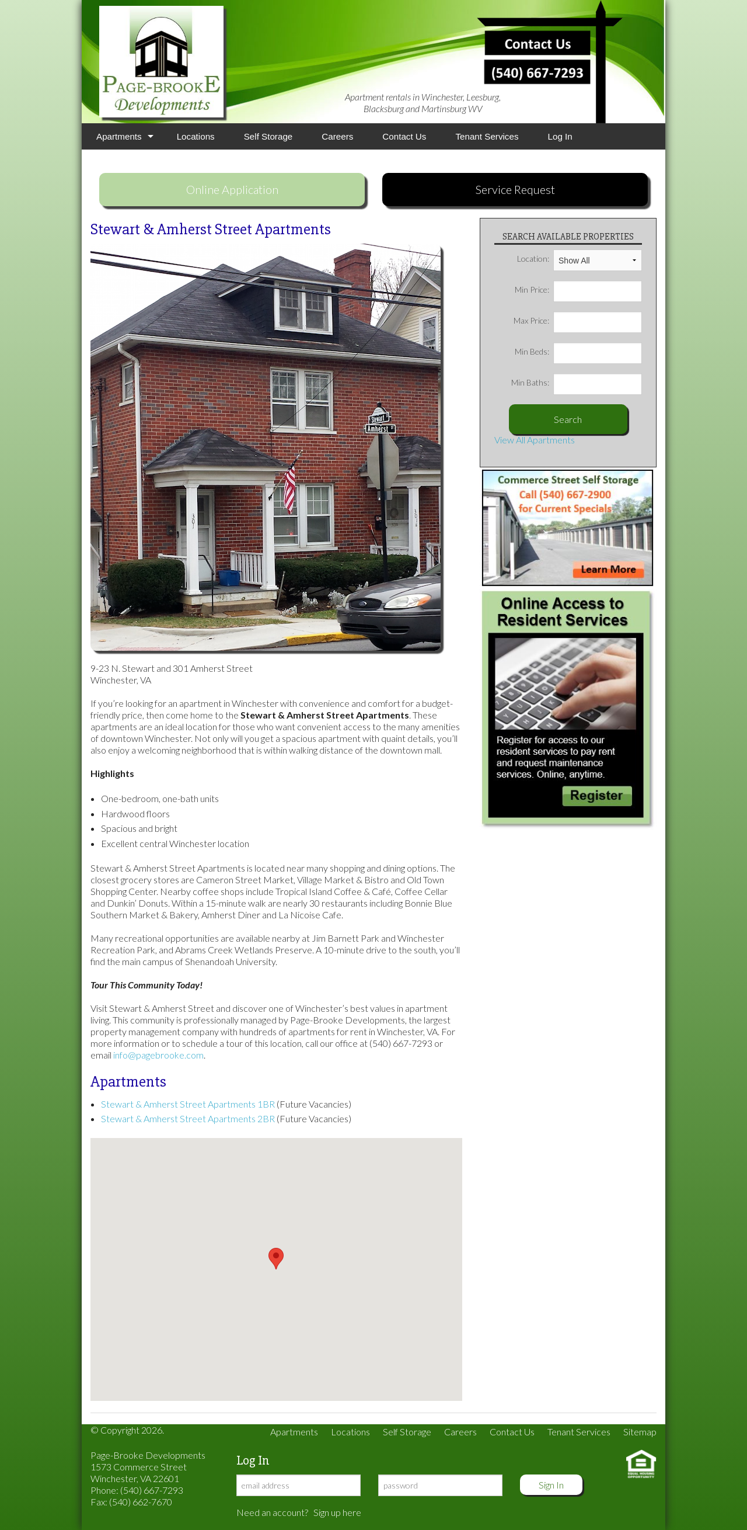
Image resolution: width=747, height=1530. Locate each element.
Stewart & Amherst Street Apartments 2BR (188, 1118)
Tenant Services (486, 136)
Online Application (232, 189)
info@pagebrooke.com (158, 1054)
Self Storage (268, 136)
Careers (337, 136)
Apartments (119, 136)
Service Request (515, 189)
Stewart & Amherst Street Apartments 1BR (188, 1103)
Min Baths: (576, 382)
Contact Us (404, 136)
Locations (196, 136)
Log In (560, 136)
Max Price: (578, 320)
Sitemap (640, 1431)
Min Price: (578, 289)
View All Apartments (534, 439)
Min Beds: (578, 351)
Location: (579, 258)
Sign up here (337, 1512)
